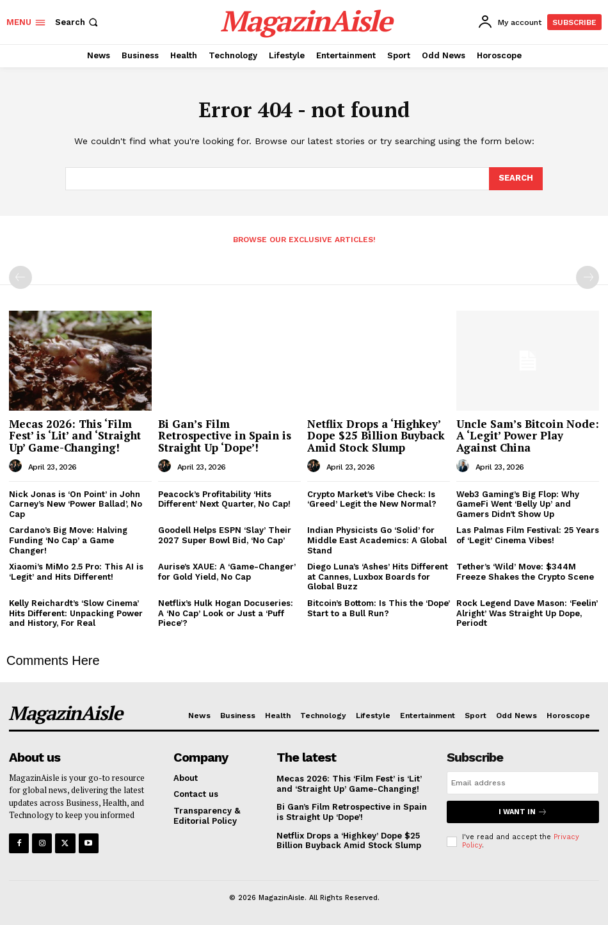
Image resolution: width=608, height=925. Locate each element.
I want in (523, 812)
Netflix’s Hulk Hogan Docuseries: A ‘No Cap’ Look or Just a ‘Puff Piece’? (225, 613)
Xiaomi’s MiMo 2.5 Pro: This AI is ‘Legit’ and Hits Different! (76, 572)
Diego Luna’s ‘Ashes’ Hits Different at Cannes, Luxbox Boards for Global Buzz (377, 576)
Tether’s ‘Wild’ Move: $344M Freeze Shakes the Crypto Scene (525, 572)
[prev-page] (20, 277)
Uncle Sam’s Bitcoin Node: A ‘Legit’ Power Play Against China (527, 435)
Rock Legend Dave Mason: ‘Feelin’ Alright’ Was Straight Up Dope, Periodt (527, 613)
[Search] (516, 178)
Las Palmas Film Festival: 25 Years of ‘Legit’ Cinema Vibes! (527, 535)
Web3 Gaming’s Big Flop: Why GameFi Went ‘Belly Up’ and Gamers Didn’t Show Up (517, 504)
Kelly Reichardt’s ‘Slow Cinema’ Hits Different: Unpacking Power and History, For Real (76, 613)
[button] (77, 22)
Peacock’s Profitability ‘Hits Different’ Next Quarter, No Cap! (224, 499)
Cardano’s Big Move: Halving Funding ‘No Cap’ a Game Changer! (68, 540)
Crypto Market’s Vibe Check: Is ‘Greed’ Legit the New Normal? (371, 499)
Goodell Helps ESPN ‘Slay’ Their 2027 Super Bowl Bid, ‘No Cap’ (224, 535)
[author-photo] (17, 466)
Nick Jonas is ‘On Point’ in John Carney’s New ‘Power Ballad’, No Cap (75, 504)
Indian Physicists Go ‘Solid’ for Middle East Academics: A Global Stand (377, 540)
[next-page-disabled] (587, 277)
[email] (523, 782)
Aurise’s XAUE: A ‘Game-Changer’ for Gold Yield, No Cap (227, 572)
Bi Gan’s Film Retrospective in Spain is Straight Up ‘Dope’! (224, 435)
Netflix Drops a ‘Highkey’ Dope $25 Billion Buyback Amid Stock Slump (376, 435)
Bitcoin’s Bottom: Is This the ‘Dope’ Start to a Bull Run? (378, 608)
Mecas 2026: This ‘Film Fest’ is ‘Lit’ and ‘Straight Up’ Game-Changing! (75, 435)
